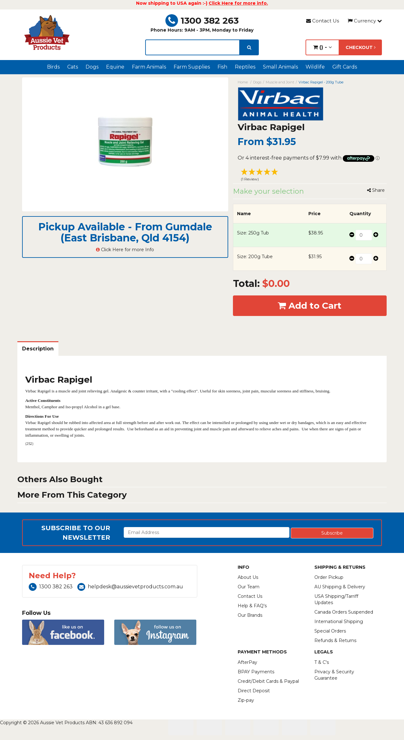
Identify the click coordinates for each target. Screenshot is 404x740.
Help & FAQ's (252, 606)
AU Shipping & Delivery (339, 587)
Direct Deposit (254, 691)
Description (38, 349)
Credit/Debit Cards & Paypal (268, 681)
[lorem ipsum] (192, 47)
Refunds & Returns (335, 640)
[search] (249, 47)
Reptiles (245, 67)
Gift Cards (344, 67)
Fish (222, 67)
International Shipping (338, 621)
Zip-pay (246, 700)
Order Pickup (328, 577)
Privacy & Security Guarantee (334, 675)
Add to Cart (310, 305)
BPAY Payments (256, 672)
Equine (115, 67)
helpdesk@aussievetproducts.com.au (130, 587)
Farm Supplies (192, 67)
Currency (365, 21)
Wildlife (315, 67)
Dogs (92, 67)
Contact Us (322, 21)
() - (322, 47)
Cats (72, 67)
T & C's (321, 662)
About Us (248, 577)
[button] (310, 175)
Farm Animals (149, 67)
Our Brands (250, 615)
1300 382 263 (202, 20)
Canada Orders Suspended (343, 612)
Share (376, 190)
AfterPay (247, 662)
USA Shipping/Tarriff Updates (336, 599)
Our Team (248, 587)
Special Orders (330, 631)
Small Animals (280, 67)
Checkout (361, 47)
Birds (53, 67)
